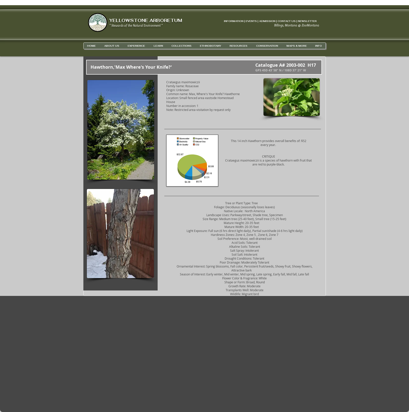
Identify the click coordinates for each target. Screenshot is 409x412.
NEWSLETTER (307, 21)
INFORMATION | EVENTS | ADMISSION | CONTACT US (260, 21)
